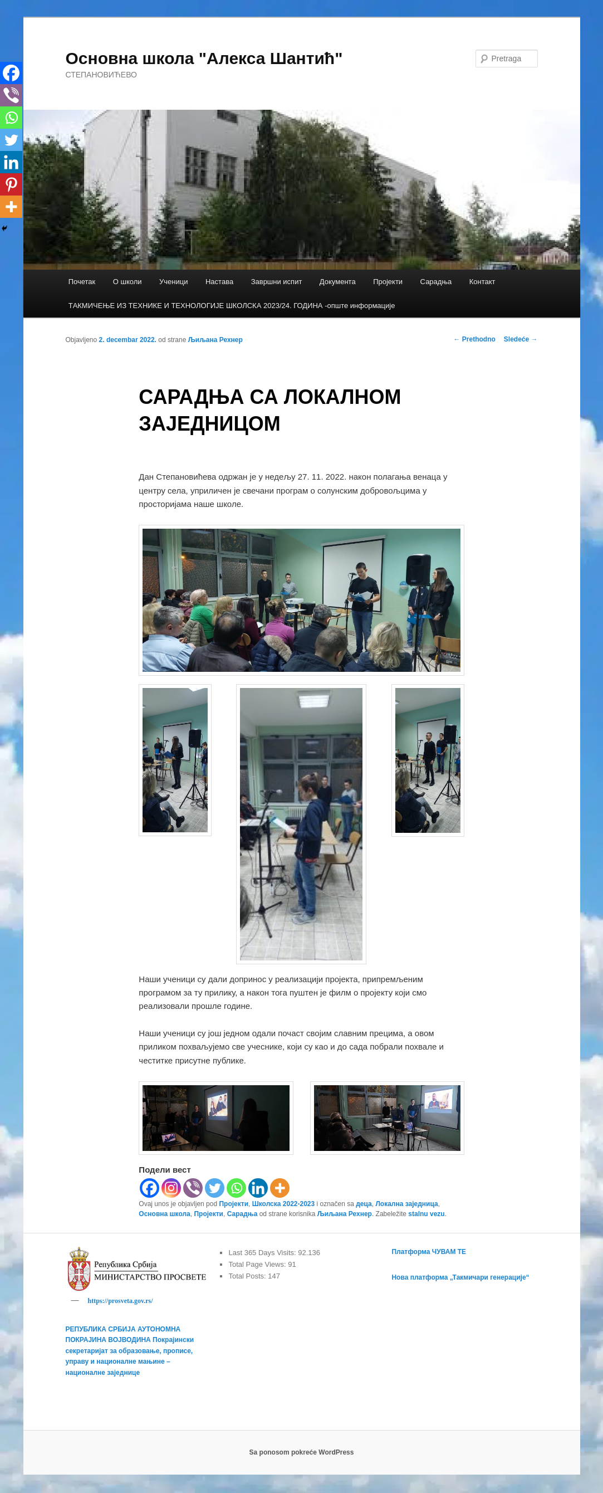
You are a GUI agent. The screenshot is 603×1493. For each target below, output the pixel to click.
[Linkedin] (258, 1188)
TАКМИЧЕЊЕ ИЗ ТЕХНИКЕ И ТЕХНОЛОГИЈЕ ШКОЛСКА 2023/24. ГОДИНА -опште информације (231, 305)
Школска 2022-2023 (283, 1204)
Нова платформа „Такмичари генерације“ (460, 1277)
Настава (219, 281)
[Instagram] (171, 1188)
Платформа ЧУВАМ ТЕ (428, 1252)
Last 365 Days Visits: (263, 1252)
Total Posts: (248, 1276)
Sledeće (521, 339)
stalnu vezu (426, 1214)
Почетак (82, 281)
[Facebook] (149, 1188)
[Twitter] (214, 1188)
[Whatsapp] (236, 1188)
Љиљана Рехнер (215, 340)
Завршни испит (276, 281)
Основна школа (164, 1214)
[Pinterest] (11, 184)
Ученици (173, 281)
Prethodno (474, 339)
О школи (127, 281)
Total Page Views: (258, 1264)
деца (364, 1204)
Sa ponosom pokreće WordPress (301, 1454)
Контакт (482, 281)
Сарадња (436, 281)
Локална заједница (406, 1204)
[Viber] (193, 1188)
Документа (338, 281)
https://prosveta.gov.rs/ (120, 1301)
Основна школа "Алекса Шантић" (204, 58)
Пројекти (388, 281)
